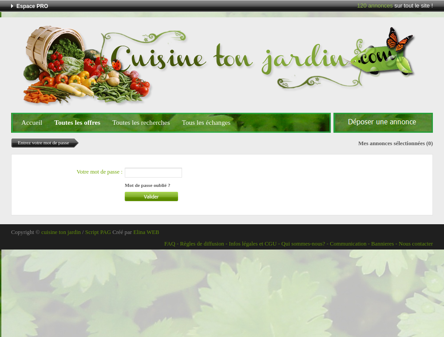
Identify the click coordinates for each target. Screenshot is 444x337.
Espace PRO (32, 6)
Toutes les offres (77, 122)
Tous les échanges (206, 122)
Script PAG (98, 232)
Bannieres (382, 244)
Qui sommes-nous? (303, 244)
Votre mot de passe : (99, 172)
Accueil (31, 122)
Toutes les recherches (141, 122)
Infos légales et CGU (253, 244)
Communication (348, 244)
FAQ (169, 244)
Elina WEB (146, 232)
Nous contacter (416, 244)
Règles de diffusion (202, 244)
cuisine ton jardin (61, 232)
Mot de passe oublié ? (147, 185)
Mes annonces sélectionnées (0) (395, 143)
